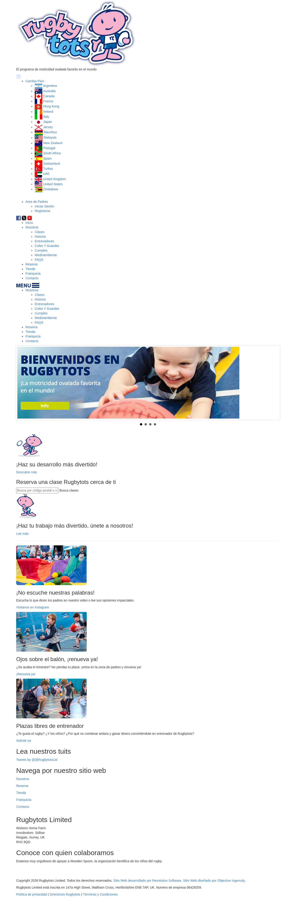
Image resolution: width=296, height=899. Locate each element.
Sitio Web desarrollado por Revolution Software (147, 880)
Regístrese (42, 211)
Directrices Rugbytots (65, 894)
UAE (46, 174)
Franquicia (32, 273)
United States (53, 184)
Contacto (31, 278)
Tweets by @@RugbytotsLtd (36, 760)
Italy (46, 116)
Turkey (48, 168)
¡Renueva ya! (25, 674)
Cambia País (34, 81)
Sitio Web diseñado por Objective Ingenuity (214, 880)
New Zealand (52, 143)
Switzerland (51, 163)
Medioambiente (46, 255)
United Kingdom (54, 179)
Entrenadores (44, 241)
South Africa (52, 153)
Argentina (50, 86)
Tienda (30, 269)
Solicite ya (23, 740)
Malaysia (50, 138)
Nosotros (31, 227)
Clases (40, 232)
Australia (49, 91)
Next (272, 382)
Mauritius (50, 132)
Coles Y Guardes (47, 246)
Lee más (22, 533)
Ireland (48, 111)
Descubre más (26, 472)
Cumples (41, 250)
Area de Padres (36, 201)
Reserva (31, 264)
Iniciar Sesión (44, 206)
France (48, 101)
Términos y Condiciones (100, 894)
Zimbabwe (50, 189)
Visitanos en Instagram (32, 607)
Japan (47, 122)
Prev (23, 382)
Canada (49, 96)
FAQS (39, 259)
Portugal (49, 148)
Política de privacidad (31, 894)
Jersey (48, 127)
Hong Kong (51, 106)
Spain (47, 158)
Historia (40, 236)
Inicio (29, 223)
